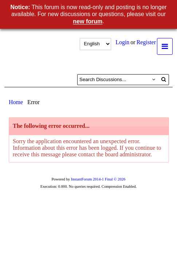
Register (146, 42)
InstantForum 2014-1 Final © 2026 (98, 179)
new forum (87, 22)
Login (122, 42)
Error (33, 102)
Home (16, 102)
